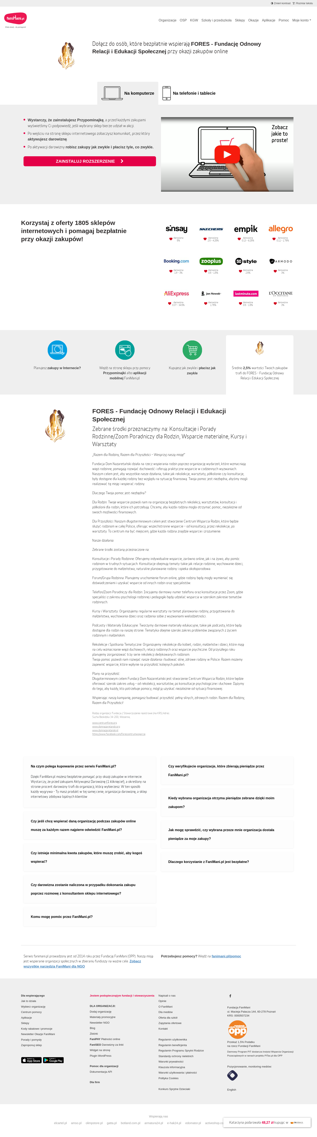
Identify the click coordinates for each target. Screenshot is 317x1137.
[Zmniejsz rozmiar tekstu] (303, 3)
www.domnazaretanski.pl (105, 730)
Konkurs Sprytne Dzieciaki (174, 1089)
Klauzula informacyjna (171, 1067)
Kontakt (163, 1028)
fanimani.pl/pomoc (226, 956)
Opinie (162, 1001)
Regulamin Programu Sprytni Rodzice (181, 1050)
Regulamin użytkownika (172, 1039)
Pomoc (284, 20)
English (231, 1089)
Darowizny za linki (107, 1044)
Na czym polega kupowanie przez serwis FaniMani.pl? (73, 766)
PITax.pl (269, 1055)
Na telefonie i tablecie (194, 93)
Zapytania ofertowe (170, 1023)
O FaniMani (165, 1006)
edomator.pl (193, 1123)
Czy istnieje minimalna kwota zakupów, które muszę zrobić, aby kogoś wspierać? (86, 857)
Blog (92, 1028)
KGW (194, 20)
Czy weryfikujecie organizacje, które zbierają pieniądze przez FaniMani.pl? (216, 771)
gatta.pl (112, 1123)
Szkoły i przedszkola (216, 20)
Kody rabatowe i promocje (36, 1028)
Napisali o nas (167, 995)
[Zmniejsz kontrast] (281, 3)
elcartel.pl (60, 1123)
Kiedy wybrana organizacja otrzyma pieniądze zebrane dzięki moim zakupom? (221, 802)
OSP (183, 20)
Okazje (253, 20)
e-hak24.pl (174, 1123)
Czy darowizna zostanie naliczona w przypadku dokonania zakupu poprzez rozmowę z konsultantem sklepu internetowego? (83, 889)
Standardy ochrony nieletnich (175, 1056)
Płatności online (105, 1039)
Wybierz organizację (33, 1006)
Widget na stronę (100, 1050)
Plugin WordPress (100, 1055)
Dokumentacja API (101, 1071)
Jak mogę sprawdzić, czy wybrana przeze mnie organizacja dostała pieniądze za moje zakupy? (221, 834)
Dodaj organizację (100, 1011)
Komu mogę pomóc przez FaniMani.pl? (62, 917)
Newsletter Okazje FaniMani (38, 1034)
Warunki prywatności (170, 1061)
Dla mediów (165, 1012)
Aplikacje (268, 20)
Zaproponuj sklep (31, 1045)
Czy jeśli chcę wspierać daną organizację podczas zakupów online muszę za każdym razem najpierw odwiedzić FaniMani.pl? (83, 825)
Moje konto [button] (300, 20)
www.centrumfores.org (104, 722)
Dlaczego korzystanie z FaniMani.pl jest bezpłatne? (208, 862)
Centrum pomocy (31, 1012)
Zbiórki (94, 1033)
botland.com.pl (130, 1123)
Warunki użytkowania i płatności (177, 1072)
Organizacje (167, 20)
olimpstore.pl (94, 1123)
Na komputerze (139, 93)
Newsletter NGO (100, 1022)
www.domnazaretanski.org (106, 726)
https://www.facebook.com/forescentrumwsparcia (118, 734)
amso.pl (76, 1123)
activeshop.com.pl (217, 1123)
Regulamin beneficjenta (172, 1045)
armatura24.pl (154, 1123)
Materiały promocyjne (103, 1017)
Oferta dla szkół (167, 1017)
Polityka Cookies (168, 1078)
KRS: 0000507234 (238, 1015)
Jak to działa (28, 1001)
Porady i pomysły (31, 1039)
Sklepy (240, 20)
